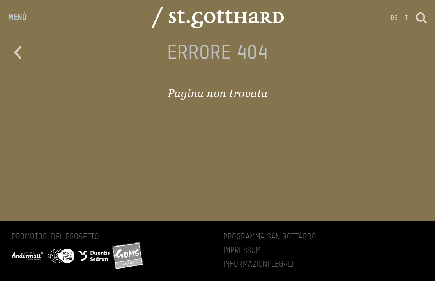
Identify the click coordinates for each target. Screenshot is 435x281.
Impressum (242, 251)
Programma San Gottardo (269, 237)
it (405, 18)
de (394, 18)
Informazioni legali (258, 265)
